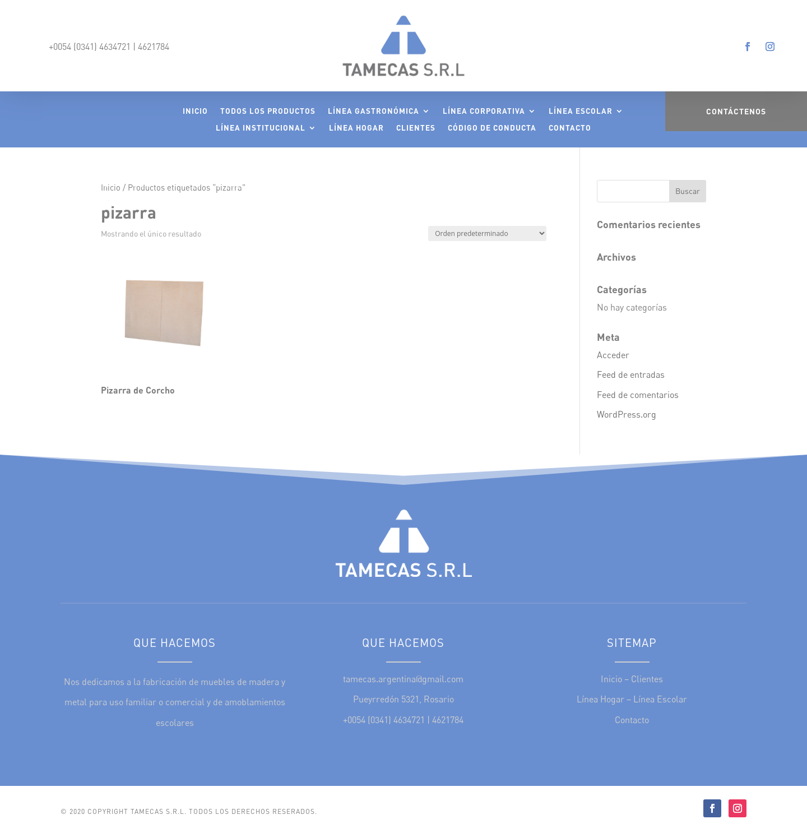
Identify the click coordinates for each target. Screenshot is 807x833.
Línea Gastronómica (373, 111)
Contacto (570, 128)
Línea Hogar (356, 128)
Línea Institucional (260, 128)
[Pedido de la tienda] (487, 233)
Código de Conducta (492, 128)
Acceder (613, 354)
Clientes (415, 128)
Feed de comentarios (638, 394)
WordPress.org (626, 414)
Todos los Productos (268, 111)
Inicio (195, 111)
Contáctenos (736, 111)
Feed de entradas (631, 374)
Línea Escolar (581, 111)
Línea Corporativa (484, 111)
